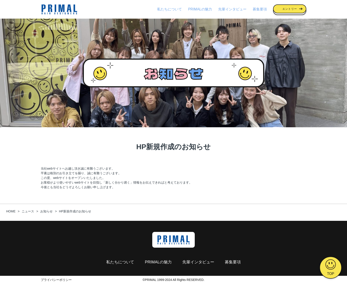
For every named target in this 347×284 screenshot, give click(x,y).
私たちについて (169, 9)
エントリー (289, 8)
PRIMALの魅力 (200, 9)
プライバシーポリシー (56, 280)
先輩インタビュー (232, 9)
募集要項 (260, 9)
